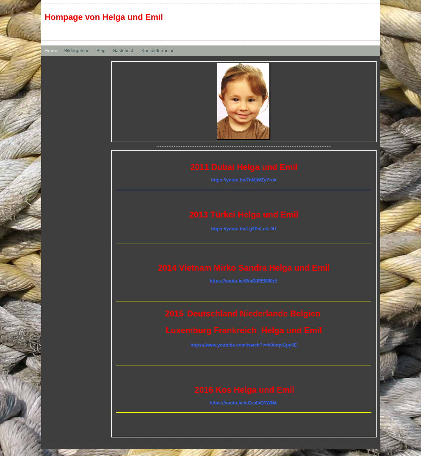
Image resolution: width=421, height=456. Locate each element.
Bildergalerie (76, 50)
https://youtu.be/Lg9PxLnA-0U (243, 228)
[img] (244, 101)
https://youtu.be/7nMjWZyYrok (243, 180)
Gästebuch (123, 50)
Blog (101, 50)
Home (51, 50)
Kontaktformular (157, 50)
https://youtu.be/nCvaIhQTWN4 (243, 402)
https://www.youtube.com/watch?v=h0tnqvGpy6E (243, 345)
